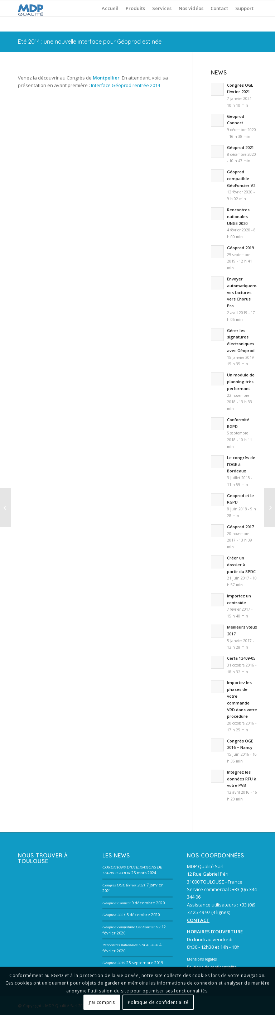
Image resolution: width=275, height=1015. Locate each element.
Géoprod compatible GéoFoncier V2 (131, 927)
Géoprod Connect (116, 903)
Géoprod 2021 (113, 915)
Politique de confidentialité (158, 1002)
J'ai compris (102, 1002)
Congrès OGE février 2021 (123, 885)
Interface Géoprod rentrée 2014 (125, 85)
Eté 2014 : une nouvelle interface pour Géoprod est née (89, 41)
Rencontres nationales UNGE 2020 (130, 945)
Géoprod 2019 (113, 963)
